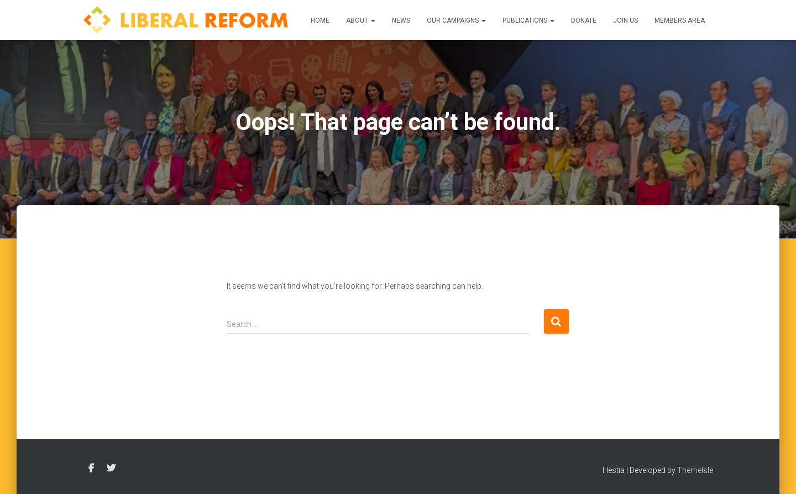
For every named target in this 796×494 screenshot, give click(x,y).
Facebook (91, 468)
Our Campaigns (456, 20)
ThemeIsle (695, 470)
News (401, 20)
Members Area (679, 20)
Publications (528, 20)
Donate (583, 20)
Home (320, 20)
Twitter (111, 468)
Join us (625, 20)
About (360, 20)
